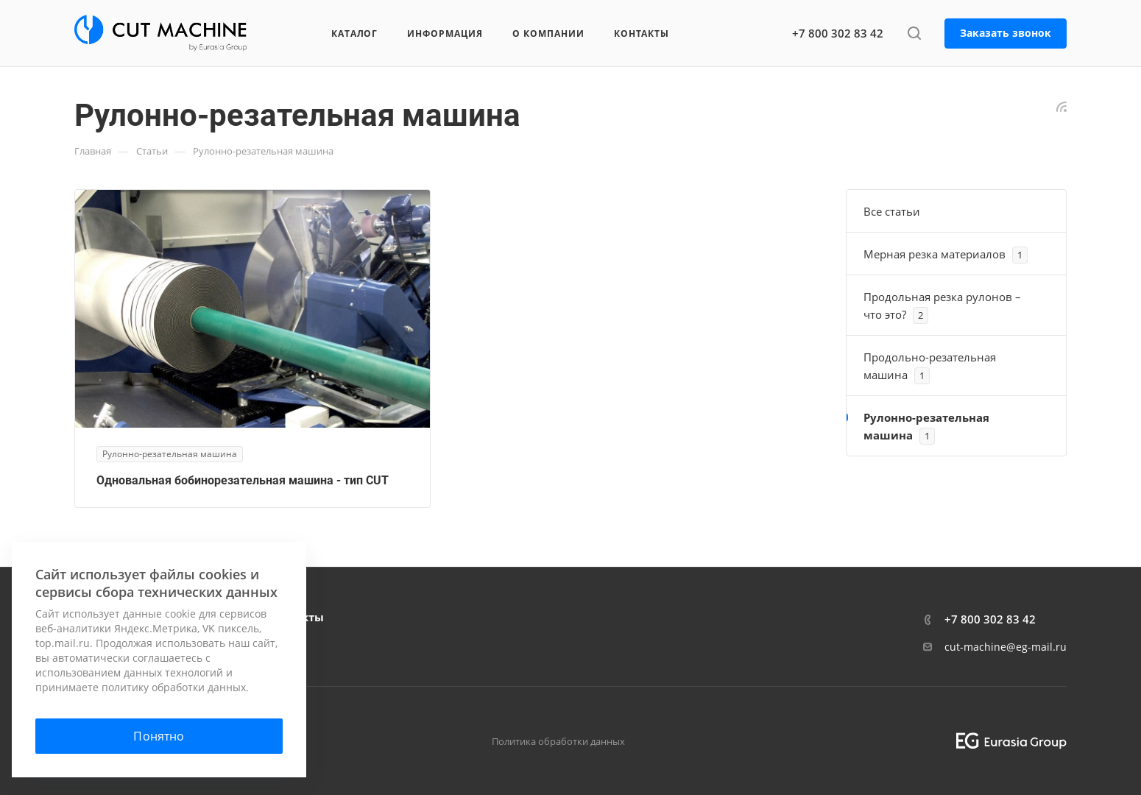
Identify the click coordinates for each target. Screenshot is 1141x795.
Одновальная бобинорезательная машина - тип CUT (242, 480)
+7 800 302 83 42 (837, 33)
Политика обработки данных (558, 741)
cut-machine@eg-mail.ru (1005, 647)
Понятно (158, 736)
